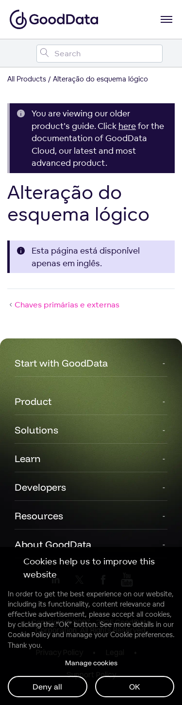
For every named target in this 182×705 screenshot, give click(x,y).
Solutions (36, 430)
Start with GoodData (61, 363)
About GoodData (53, 544)
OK (134, 686)
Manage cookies (91, 662)
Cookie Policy (29, 634)
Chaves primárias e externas (63, 304)
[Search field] (99, 54)
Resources (39, 516)
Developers (40, 487)
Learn (28, 458)
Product (33, 401)
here (127, 126)
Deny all (47, 686)
